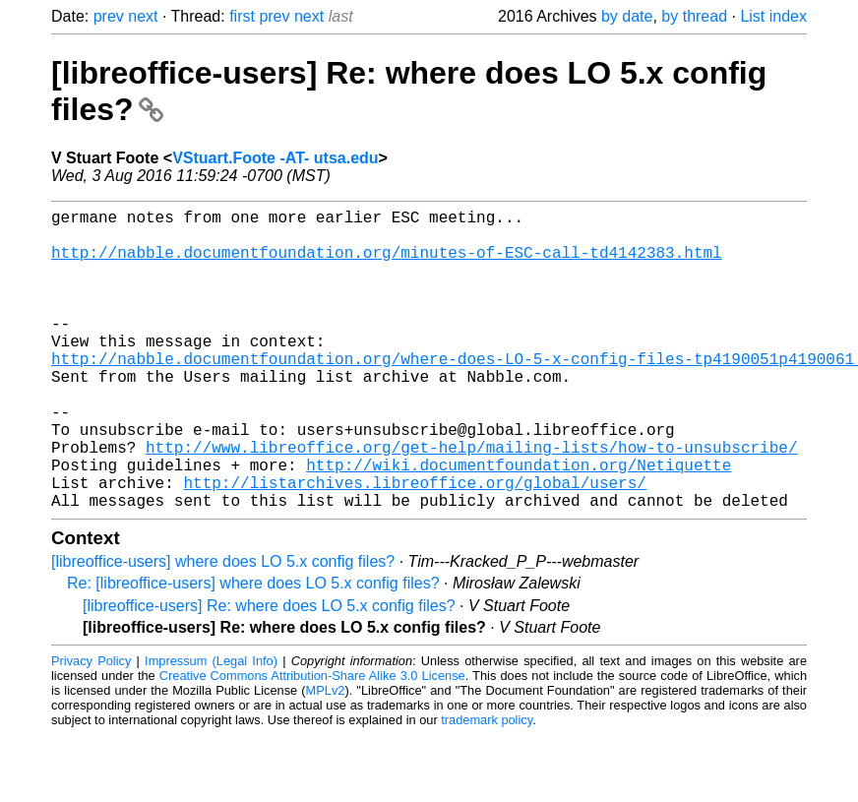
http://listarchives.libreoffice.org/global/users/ (414, 545)
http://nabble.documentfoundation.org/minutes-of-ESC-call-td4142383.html (386, 264)
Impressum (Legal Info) (211, 727)
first (242, 16)
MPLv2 (325, 757)
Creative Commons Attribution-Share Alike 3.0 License (312, 742)
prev (108, 16)
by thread (694, 16)
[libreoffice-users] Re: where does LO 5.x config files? (269, 672)
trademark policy (486, 786)
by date (626, 16)
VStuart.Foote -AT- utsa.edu (275, 158)
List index (773, 16)
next (142, 16)
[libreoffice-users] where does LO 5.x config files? (223, 628)
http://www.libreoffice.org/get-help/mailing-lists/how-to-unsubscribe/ (471, 502)
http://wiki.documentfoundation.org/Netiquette (518, 523)
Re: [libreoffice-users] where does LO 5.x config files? (253, 650)
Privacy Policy (91, 727)
